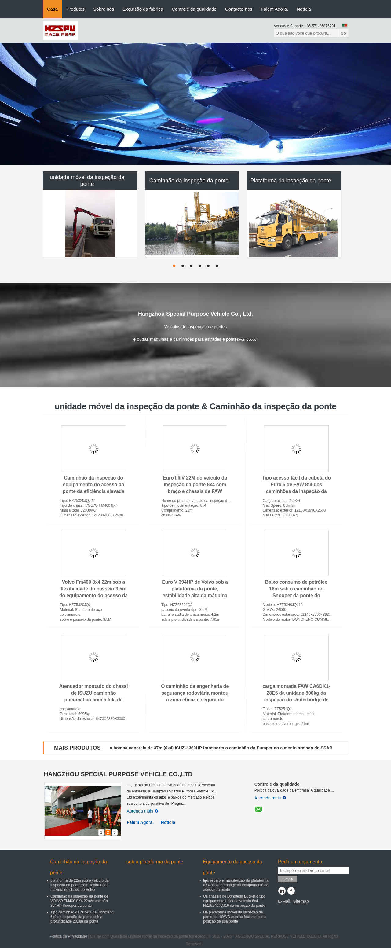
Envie (288, 879)
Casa (52, 9)
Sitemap (301, 901)
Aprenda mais (142, 811)
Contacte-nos (238, 9)
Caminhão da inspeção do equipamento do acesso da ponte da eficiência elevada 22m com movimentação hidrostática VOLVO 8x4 (93, 491)
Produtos (75, 9)
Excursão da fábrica (142, 9)
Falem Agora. (274, 9)
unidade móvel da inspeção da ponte (87, 180)
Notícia (304, 9)
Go (343, 33)
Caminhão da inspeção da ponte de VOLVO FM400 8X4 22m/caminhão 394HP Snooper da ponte (79, 901)
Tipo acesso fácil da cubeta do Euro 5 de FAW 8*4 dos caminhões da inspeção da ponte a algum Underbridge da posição (296, 491)
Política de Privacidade (68, 936)
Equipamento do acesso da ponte (232, 867)
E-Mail (284, 901)
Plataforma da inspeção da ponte (290, 181)
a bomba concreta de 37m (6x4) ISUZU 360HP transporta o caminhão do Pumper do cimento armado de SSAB (221, 747)
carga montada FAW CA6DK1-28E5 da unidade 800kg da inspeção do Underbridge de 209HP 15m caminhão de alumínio (296, 700)
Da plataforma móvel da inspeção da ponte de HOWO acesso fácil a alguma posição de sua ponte (234, 917)
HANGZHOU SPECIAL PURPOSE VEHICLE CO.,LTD (118, 774)
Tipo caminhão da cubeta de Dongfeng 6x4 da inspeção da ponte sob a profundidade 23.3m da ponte (81, 917)
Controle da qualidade (194, 9)
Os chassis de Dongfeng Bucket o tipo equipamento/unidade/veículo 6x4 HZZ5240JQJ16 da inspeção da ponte (234, 901)
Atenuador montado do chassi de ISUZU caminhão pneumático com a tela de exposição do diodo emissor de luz (93, 700)
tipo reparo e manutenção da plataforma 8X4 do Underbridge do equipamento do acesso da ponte (236, 885)
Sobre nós (103, 9)
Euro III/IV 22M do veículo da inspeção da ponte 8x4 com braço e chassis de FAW (195, 484)
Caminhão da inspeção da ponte (188, 181)
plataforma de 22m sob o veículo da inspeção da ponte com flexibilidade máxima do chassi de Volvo (79, 885)
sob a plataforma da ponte (154, 861)
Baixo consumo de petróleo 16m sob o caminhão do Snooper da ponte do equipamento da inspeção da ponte (296, 595)
